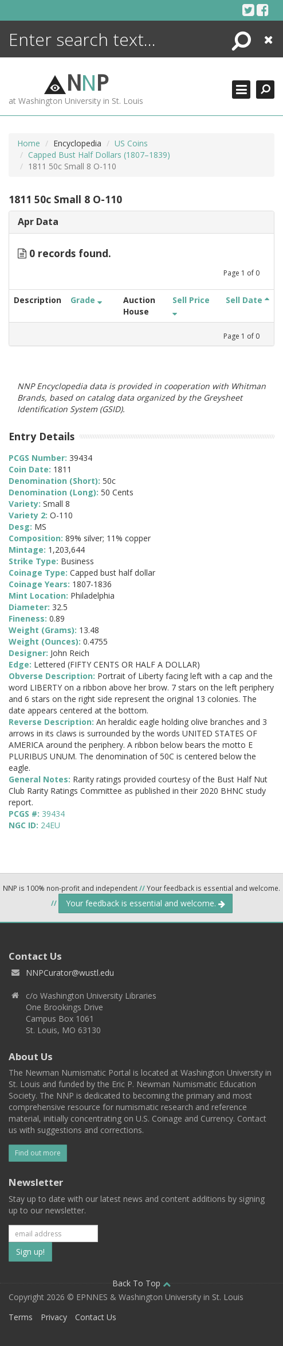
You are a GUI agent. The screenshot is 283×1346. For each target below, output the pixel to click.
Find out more (38, 1153)
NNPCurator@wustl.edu (70, 972)
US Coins (131, 143)
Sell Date (247, 299)
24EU (50, 825)
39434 (53, 813)
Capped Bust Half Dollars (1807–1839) (99, 154)
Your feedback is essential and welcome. (145, 903)
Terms (21, 1317)
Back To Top (141, 1283)
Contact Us (95, 1317)
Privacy (54, 1317)
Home (28, 143)
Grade (86, 299)
